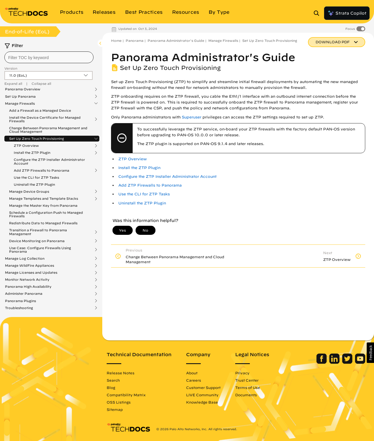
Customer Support (203, 387)
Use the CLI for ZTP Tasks (36, 177)
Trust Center (247, 380)
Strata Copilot (346, 13)
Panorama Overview (22, 89)
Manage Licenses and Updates (31, 272)
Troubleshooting (19, 308)
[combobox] (49, 57)
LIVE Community (202, 395)
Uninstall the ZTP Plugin (34, 184)
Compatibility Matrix (126, 395)
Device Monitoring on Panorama (37, 241)
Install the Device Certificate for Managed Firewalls (45, 119)
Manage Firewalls (20, 103)
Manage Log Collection (24, 258)
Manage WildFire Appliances (29, 265)
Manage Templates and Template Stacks (43, 198)
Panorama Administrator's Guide (176, 40)
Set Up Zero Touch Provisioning (36, 138)
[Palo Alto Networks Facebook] (322, 362)
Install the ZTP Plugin (32, 152)
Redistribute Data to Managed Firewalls (43, 223)
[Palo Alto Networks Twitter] (348, 362)
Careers (193, 380)
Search (113, 380)
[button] (370, 352)
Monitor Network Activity (27, 279)
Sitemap (115, 409)
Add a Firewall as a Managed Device (40, 110)
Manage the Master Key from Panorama (43, 205)
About (192, 373)
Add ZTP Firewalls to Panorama (41, 170)
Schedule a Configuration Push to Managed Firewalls (46, 214)
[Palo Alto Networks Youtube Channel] (360, 362)
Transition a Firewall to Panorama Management (38, 231)
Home (116, 40)
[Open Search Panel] (318, 13)
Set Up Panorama (20, 96)
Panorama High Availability (28, 286)
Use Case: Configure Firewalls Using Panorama (40, 249)
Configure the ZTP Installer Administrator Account (49, 161)
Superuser (191, 117)
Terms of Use (247, 387)
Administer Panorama (23, 293)
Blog (111, 387)
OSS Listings (119, 402)
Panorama (134, 40)
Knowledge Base (202, 402)
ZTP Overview (26, 145)
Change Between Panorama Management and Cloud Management (48, 129)
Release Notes (120, 373)
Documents (246, 395)
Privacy (242, 373)
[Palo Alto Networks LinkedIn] (335, 362)
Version (10, 68)
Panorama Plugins (20, 301)
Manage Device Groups (29, 191)
